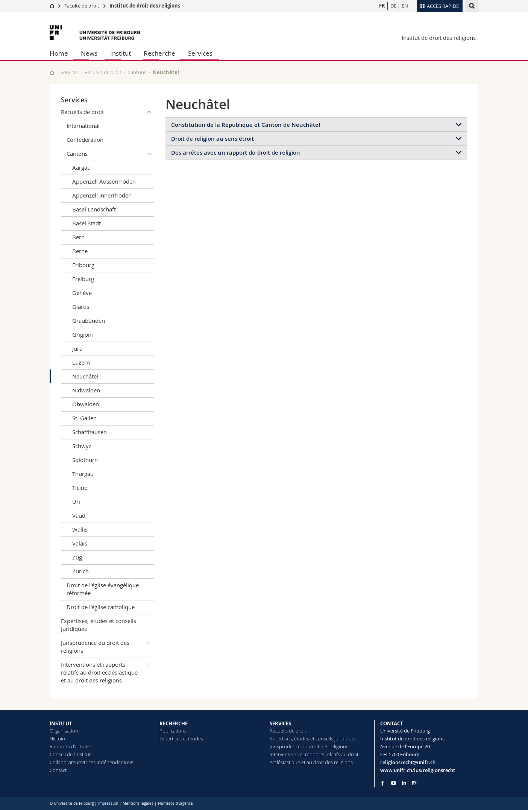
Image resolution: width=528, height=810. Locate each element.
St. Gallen (84, 418)
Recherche (159, 53)
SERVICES (280, 723)
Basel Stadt (86, 223)
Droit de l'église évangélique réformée (103, 589)
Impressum (108, 803)
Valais (79, 543)
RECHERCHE (173, 723)
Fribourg (83, 265)
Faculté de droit (82, 5)
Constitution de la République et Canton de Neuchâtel (245, 125)
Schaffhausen (89, 432)
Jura (77, 348)
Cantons (136, 72)
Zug (77, 557)
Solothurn (85, 460)
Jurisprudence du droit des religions (107, 645)
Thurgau (83, 473)
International (83, 125)
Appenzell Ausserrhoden (104, 181)
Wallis (80, 529)
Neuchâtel (85, 376)
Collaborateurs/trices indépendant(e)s (91, 762)
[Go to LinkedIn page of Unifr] (404, 783)
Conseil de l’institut (70, 754)
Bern (78, 237)
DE (393, 5)
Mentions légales (138, 803)
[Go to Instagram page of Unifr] (414, 783)
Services (200, 53)
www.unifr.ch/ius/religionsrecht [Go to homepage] (417, 770)
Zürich (80, 571)
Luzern (81, 362)
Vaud (78, 515)
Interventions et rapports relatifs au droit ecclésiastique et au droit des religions (107, 671)
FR (382, 5)
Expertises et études (181, 738)
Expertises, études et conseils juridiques (98, 624)
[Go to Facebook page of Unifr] (382, 783)
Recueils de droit (103, 72)
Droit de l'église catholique (101, 607)
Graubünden (88, 320)
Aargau (81, 167)
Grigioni (82, 334)
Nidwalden (86, 390)
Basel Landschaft (94, 209)
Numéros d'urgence (175, 803)
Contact (58, 770)
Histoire (58, 738)
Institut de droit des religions (144, 5)
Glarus (80, 306)
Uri (76, 501)
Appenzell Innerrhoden (102, 195)
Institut (120, 53)
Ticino (80, 487)
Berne (80, 251)
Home (59, 53)
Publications (173, 730)
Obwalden (85, 404)
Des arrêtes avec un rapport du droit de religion (235, 153)
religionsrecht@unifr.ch (407, 762)
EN (405, 5)
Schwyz (81, 446)
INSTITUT (61, 723)
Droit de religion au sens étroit (212, 139)
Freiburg (83, 279)
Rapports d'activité (70, 746)
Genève (82, 292)
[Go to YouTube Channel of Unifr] (393, 783)
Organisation (64, 730)
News (89, 53)
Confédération (85, 139)
